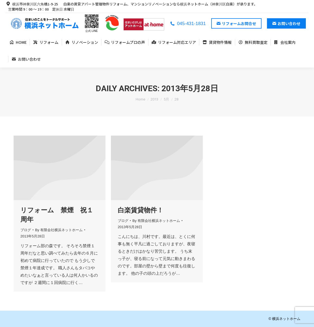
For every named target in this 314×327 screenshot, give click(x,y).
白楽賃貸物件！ (140, 210)
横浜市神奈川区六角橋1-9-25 (31, 4)
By (59, 230)
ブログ (25, 230)
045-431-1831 (188, 23)
